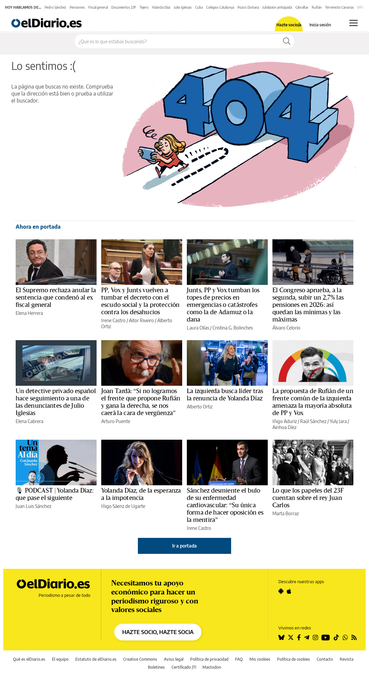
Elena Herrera (29, 313)
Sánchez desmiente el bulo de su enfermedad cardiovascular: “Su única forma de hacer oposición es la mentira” (225, 505)
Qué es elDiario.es (29, 659)
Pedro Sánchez (55, 7)
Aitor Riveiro (141, 320)
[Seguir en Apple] (289, 591)
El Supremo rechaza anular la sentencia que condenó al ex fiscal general (56, 297)
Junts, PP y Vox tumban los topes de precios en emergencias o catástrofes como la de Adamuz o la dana (223, 305)
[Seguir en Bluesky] (281, 637)
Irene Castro (113, 320)
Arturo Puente (115, 421)
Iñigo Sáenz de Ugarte (123, 506)
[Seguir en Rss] (354, 637)
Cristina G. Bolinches (232, 328)
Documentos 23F (123, 7)
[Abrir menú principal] (353, 23)
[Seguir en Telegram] (306, 637)
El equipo (60, 659)
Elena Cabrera (29, 421)
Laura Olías (198, 328)
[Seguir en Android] (280, 591)
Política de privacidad (209, 659)
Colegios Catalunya (220, 7)
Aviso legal (174, 659)
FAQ (239, 659)
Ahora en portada (38, 226)
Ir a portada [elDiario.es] (184, 546)
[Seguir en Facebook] (299, 637)
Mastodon (211, 667)
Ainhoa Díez (284, 427)
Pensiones (77, 7)
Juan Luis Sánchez (33, 506)
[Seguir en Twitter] (291, 637)
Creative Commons (140, 659)
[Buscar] (286, 41)
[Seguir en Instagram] (315, 637)
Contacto (325, 659)
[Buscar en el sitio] (177, 41)
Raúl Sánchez (313, 421)
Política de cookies (293, 659)
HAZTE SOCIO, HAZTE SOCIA (157, 632)
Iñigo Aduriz (284, 421)
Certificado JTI (184, 667)
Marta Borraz (285, 513)
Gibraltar (301, 7)
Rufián (317, 7)
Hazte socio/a (288, 25)
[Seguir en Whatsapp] (345, 637)
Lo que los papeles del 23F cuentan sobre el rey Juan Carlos (308, 498)
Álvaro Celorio (286, 328)
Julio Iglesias (183, 7)
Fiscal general (98, 7)
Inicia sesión (320, 25)
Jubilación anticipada (277, 7)
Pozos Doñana (248, 7)
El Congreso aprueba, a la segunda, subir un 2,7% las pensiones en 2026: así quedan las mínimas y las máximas (308, 305)
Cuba (199, 7)
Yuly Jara (338, 421)
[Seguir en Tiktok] (336, 637)
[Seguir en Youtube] (325, 637)
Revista (346, 659)
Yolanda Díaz (161, 7)
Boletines (156, 667)
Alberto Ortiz (199, 406)
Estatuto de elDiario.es (96, 659)
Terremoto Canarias (339, 7)
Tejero (144, 7)
